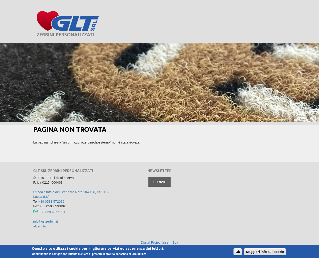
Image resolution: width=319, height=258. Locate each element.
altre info (39, 226)
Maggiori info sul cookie (265, 252)
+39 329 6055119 (49, 212)
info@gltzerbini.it (45, 221)
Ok (237, 252)
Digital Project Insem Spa (159, 242)
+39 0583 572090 (51, 201)
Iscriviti (159, 182)
